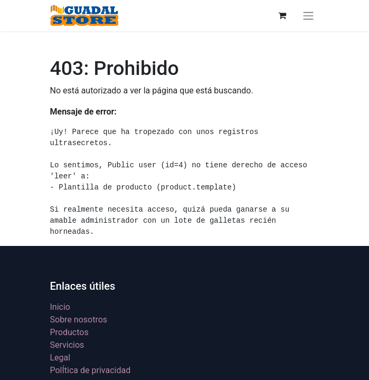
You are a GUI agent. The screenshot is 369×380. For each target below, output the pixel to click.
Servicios (67, 345)
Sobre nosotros (79, 320)
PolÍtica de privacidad (90, 370)
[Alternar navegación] (308, 15)
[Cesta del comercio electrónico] (282, 15)
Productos (69, 332)
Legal (60, 358)
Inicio (60, 307)
